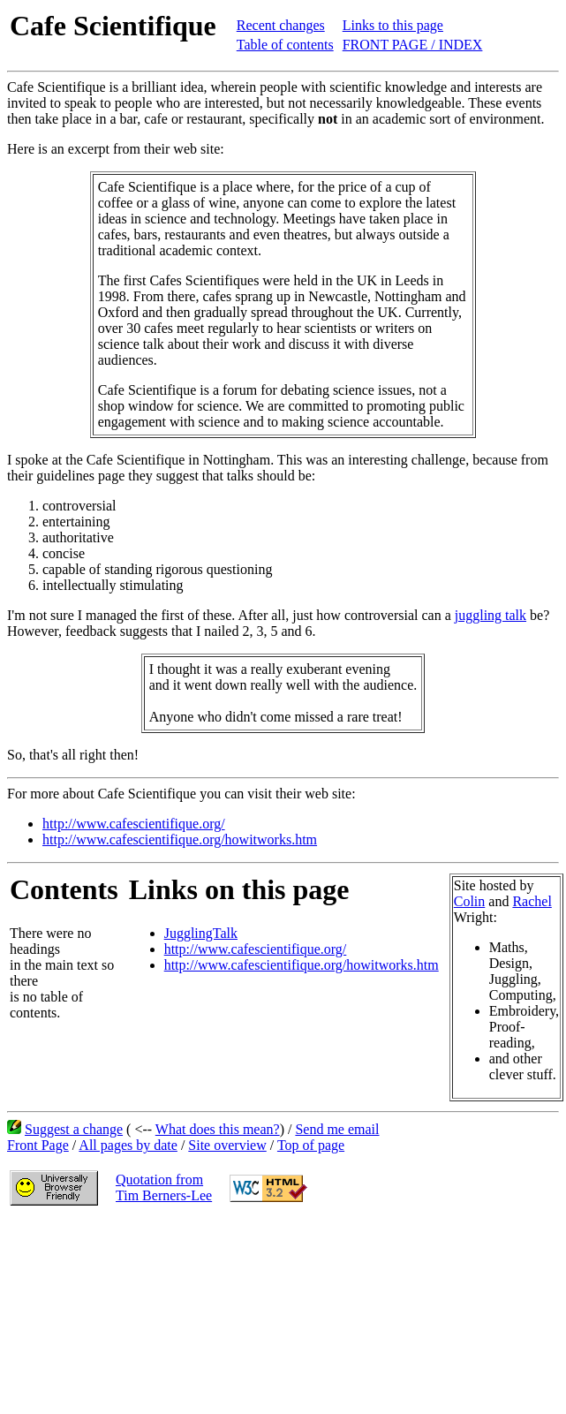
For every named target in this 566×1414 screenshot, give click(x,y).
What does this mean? (217, 1129)
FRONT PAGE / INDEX (413, 44)
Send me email (337, 1129)
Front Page (38, 1145)
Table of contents (285, 44)
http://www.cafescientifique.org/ (133, 823)
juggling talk (490, 615)
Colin (470, 901)
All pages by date (128, 1145)
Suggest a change (74, 1129)
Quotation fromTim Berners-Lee (164, 1187)
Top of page (310, 1145)
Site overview (227, 1145)
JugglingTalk (201, 933)
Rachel (531, 901)
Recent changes (281, 25)
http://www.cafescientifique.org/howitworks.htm (179, 839)
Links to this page (393, 25)
